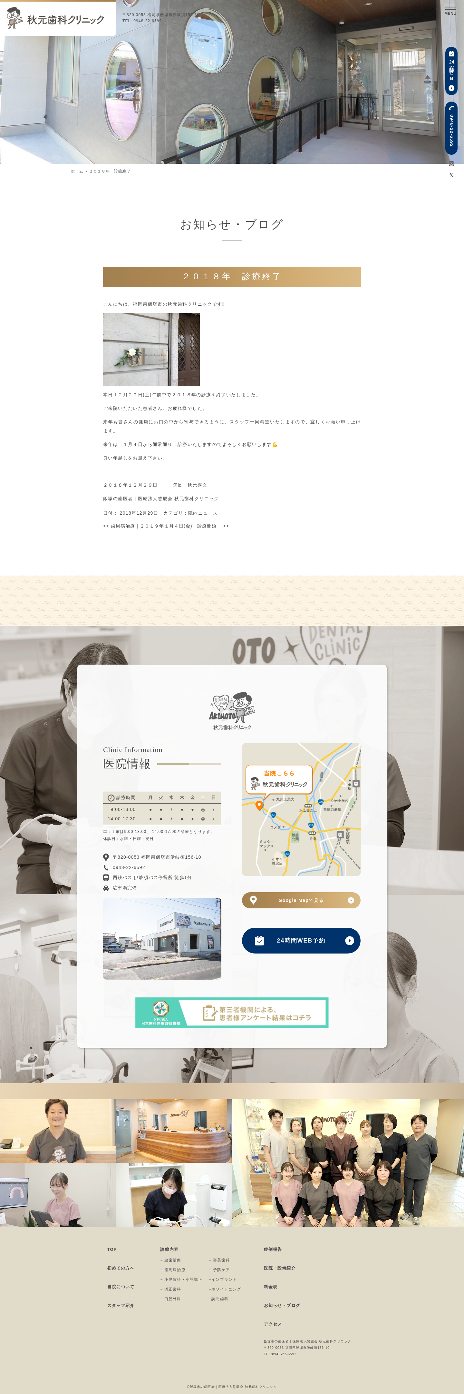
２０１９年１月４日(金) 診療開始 (184, 526)
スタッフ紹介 (121, 1305)
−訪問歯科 (218, 1299)
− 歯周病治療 (172, 1270)
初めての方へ (121, 1268)
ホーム (77, 171)
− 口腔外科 (170, 1299)
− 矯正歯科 (170, 1289)
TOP (112, 1249)
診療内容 (169, 1249)
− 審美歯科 (219, 1260)
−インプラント (223, 1279)
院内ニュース (203, 513)
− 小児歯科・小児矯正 (181, 1279)
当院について (121, 1286)
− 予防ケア (219, 1270)
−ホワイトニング (225, 1289)
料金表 (270, 1286)
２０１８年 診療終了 (110, 171)
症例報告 (273, 1249)
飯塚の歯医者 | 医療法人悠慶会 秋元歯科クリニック (161, 498)
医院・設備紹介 (280, 1268)
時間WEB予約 (451, 71)
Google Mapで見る (301, 900)
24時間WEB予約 (301, 940)
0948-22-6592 (451, 130)
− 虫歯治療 (170, 1260)
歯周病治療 (119, 526)
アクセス (273, 1324)
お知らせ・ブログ (282, 1305)
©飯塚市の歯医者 (201, 1387)
